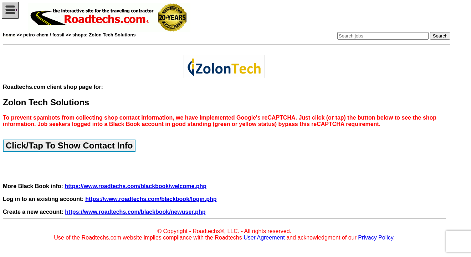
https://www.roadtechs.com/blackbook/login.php (150, 199)
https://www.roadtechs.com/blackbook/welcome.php (135, 186)
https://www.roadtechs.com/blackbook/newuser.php (135, 212)
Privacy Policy (375, 238)
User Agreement (264, 238)
